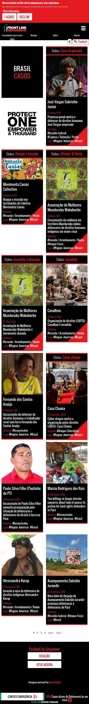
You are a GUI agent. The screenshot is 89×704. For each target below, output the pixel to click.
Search (77, 35)
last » (59, 632)
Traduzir (82, 41)
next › (51, 632)
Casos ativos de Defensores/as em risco (67, 698)
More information (11, 11)
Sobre (55, 35)
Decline (24, 16)
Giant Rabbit (55, 682)
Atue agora (44, 664)
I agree (9, 16)
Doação (34, 35)
